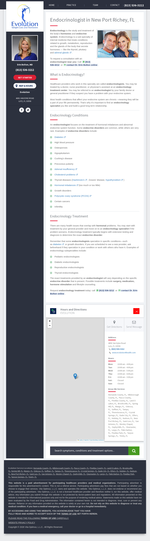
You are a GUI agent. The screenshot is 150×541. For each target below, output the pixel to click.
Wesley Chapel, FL (64, 474)
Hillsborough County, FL (62, 468)
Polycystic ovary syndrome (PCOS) (71, 196)
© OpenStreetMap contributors (96, 440)
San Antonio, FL (48, 474)
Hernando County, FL (42, 468)
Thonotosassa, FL (72, 471)
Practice (71, 5)
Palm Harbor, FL (115, 474)
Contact (115, 5)
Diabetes (58, 137)
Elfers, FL (114, 471)
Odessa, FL (39, 471)
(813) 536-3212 (134, 5)
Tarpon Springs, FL (19, 477)
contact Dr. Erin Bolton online (82, 65)
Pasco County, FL (81, 468)
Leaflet (80, 440)
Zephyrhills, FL (79, 474)
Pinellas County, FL (98, 468)
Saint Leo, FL (35, 474)
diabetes (57, 244)
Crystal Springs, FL (89, 471)
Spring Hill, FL (17, 471)
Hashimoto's (79, 180)
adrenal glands (61, 52)
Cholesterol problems (64, 174)
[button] (75, 376)
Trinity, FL (32, 477)
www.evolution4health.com (124, 352)
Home (51, 5)
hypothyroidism (113, 180)
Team (95, 5)
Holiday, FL (124, 471)
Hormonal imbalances (65, 185)
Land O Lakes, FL (114, 468)
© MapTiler (86, 440)
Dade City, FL (103, 471)
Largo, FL (104, 474)
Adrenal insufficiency (64, 169)
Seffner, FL (49, 471)
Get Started (25, 77)
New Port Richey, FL (20, 474)
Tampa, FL (59, 471)
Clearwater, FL (92, 474)
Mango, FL (28, 471)
